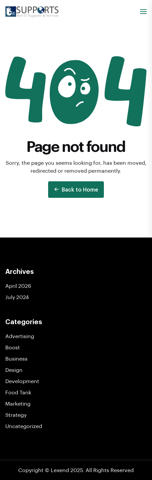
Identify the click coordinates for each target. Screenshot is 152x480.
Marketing (18, 403)
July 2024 (17, 297)
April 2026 (18, 286)
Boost (12, 347)
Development (22, 381)
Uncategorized (23, 426)
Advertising (19, 336)
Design (14, 370)
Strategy (16, 415)
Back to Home (76, 189)
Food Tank (18, 392)
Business (16, 358)
